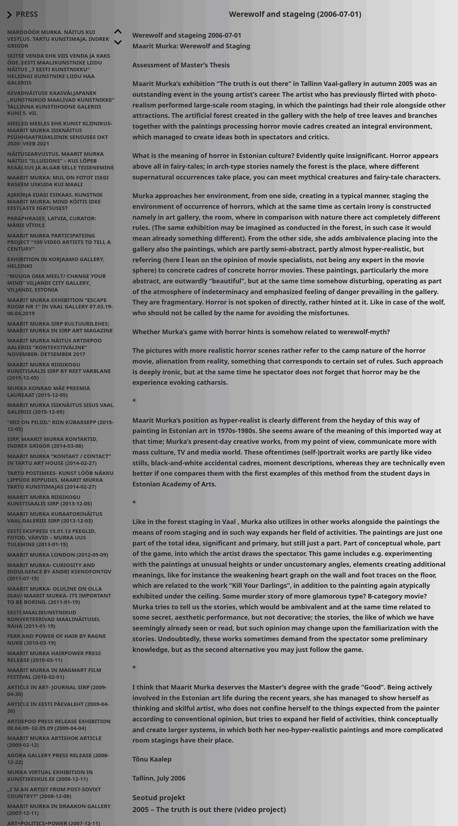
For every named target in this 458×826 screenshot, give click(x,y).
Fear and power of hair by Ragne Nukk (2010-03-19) (56, 639)
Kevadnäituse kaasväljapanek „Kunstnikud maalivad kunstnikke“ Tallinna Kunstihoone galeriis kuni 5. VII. (60, 102)
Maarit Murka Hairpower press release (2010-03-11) (54, 656)
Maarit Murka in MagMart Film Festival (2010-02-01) (54, 673)
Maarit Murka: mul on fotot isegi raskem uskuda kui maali (58, 181)
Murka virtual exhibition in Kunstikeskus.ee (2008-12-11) (50, 775)
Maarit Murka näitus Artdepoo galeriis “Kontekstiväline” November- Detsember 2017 (54, 347)
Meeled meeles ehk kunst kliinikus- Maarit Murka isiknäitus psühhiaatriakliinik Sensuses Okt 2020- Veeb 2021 (59, 133)
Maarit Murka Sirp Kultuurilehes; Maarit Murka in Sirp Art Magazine (60, 327)
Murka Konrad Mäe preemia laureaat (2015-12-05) (48, 391)
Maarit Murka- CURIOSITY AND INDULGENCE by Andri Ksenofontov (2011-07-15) (59, 571)
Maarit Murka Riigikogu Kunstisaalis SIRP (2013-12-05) (49, 500)
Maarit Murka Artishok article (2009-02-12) (54, 741)
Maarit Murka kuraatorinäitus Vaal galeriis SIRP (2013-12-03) (54, 517)
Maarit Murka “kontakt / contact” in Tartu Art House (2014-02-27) (59, 459)
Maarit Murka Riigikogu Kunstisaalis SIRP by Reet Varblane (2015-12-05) (59, 371)
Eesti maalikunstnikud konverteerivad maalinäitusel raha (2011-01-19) (53, 619)
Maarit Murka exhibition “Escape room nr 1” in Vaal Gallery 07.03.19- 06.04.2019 (60, 306)
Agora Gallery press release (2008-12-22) (58, 758)
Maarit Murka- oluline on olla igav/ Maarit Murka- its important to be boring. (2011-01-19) (59, 595)
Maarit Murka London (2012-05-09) (57, 554)
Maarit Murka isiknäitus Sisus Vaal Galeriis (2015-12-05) (60, 408)
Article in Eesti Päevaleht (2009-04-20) (58, 707)
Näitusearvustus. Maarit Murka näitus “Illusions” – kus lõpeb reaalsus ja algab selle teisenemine (60, 160)
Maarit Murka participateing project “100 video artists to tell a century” (59, 242)
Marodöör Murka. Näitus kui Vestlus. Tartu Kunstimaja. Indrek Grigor (58, 38)
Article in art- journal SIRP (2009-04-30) (57, 690)
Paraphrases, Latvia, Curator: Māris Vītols (51, 222)
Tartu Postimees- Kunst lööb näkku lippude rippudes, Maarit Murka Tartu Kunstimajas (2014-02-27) (60, 479)
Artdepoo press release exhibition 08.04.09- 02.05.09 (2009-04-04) (59, 724)
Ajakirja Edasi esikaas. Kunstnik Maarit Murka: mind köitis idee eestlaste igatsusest (55, 201)
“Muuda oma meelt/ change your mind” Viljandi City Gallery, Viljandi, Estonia (56, 282)
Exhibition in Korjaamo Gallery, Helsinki (55, 262)
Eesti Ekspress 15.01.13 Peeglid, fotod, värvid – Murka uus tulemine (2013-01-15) (51, 537)
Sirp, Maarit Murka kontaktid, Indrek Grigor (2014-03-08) (52, 442)
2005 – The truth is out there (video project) (209, 809)
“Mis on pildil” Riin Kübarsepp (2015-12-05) (60, 425)
